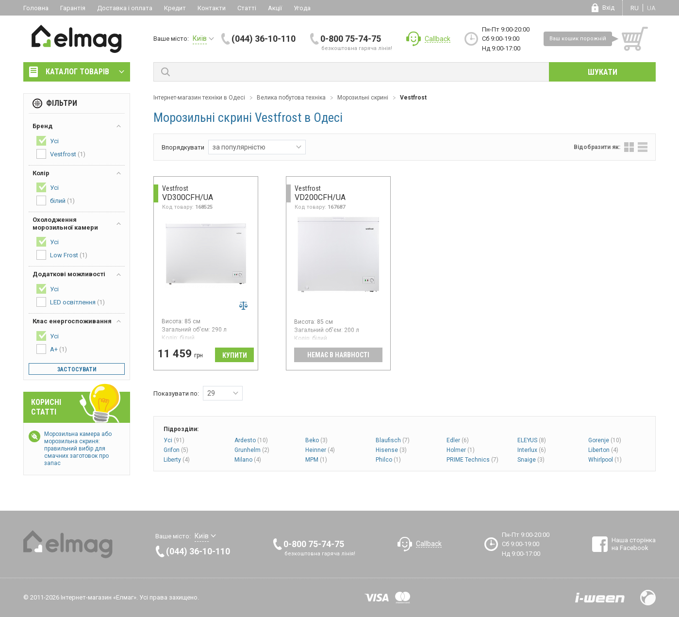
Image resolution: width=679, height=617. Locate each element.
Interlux (531, 450)
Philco (388, 459)
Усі (174, 440)
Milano (247, 459)
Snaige (531, 459)
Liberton (603, 450)
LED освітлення (70, 302)
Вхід (608, 7)
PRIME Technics (472, 459)
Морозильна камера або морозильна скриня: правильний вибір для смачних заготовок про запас (78, 449)
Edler (458, 440)
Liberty (177, 459)
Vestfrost (60, 154)
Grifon (176, 450)
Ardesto (251, 440)
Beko (316, 440)
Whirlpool (605, 459)
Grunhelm (251, 450)
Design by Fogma (648, 597)
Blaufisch (393, 440)
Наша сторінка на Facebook (634, 543)
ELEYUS (531, 440)
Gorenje (604, 440)
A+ (51, 349)
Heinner (320, 450)
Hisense (391, 450)
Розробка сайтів (600, 597)
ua (651, 8)
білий (55, 200)
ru (634, 8)
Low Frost (61, 255)
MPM (316, 459)
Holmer (461, 450)
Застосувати (77, 369)
